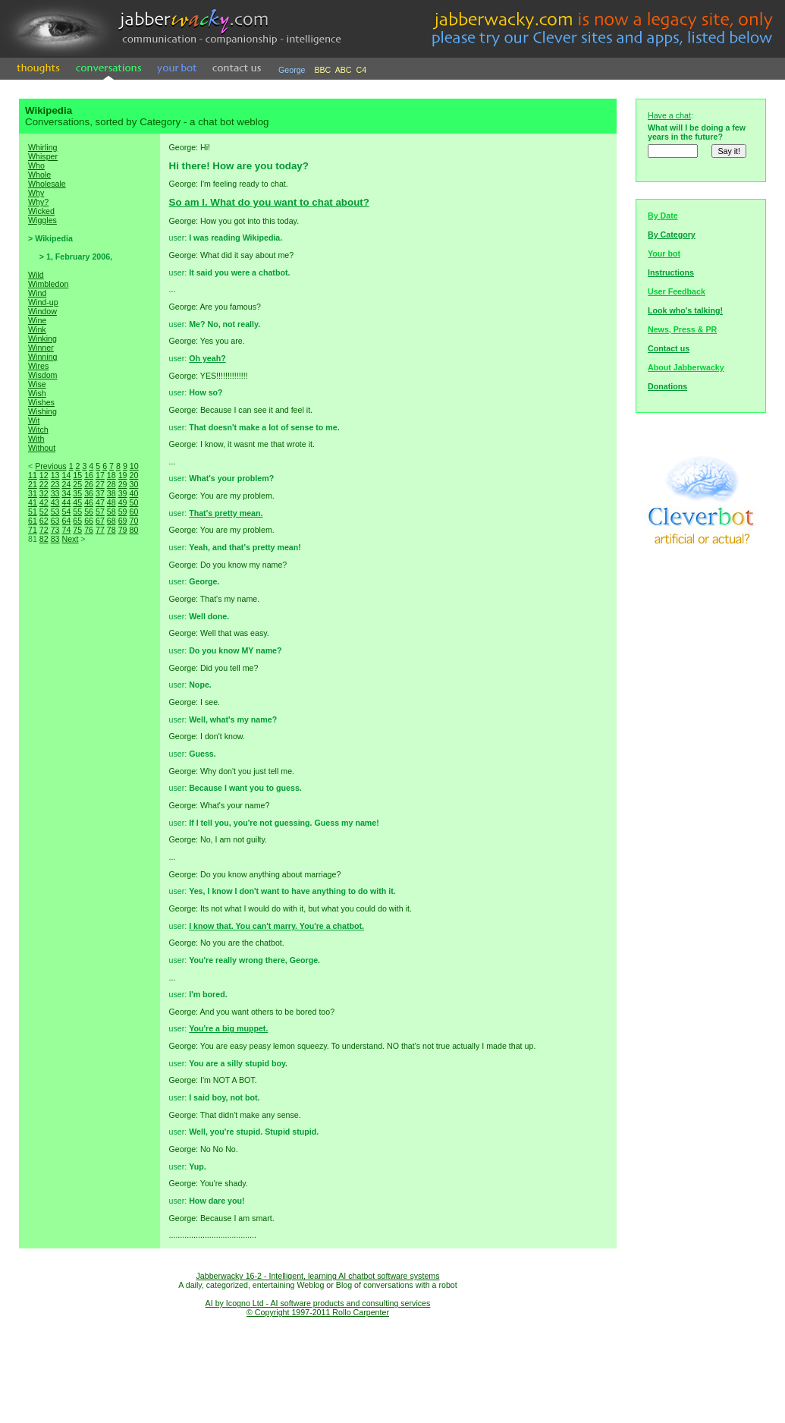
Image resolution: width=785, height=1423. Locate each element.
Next (69, 538)
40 (133, 493)
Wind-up (43, 302)
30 (133, 484)
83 (55, 538)
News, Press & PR (682, 329)
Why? (38, 201)
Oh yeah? (207, 358)
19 (122, 475)
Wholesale (47, 183)
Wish (37, 393)
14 (66, 475)
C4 (361, 69)
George (292, 69)
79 (122, 529)
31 (32, 493)
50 (133, 502)
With (36, 438)
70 (133, 520)
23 (55, 484)
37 (100, 493)
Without (41, 447)
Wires (38, 365)
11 (32, 475)
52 (44, 511)
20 (133, 475)
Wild (36, 274)
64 (66, 520)
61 (32, 520)
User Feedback (676, 291)
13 (55, 475)
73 (55, 529)
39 (122, 493)
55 (77, 511)
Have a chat (669, 115)
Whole (39, 174)
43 (55, 502)
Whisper (43, 156)
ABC (343, 69)
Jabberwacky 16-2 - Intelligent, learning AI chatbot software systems (317, 1275)
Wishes (41, 402)
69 (122, 520)
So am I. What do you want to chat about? (269, 202)
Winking (42, 338)
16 (88, 475)
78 (111, 529)
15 (77, 475)
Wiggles (42, 220)
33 (55, 493)
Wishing (42, 411)
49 (122, 502)
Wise (37, 384)
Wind (37, 293)
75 (77, 529)
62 (44, 520)
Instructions (671, 272)
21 (32, 484)
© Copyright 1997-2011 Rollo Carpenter (317, 1312)
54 (66, 511)
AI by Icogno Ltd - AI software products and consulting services (318, 1303)
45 (77, 502)
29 (122, 484)
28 (111, 484)
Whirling (43, 147)
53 (55, 511)
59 (122, 511)
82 (44, 538)
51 (32, 511)
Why (36, 192)
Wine (37, 320)
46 (88, 502)
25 (77, 484)
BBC (322, 69)
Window (42, 311)
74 (66, 529)
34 (66, 493)
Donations (667, 386)
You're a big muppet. (228, 1028)
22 (44, 484)
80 (133, 529)
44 (66, 502)
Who (36, 165)
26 (88, 484)
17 (100, 475)
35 (77, 493)
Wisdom (42, 374)
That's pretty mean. (225, 513)
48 (111, 502)
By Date (663, 215)
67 (100, 520)
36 (88, 493)
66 (88, 520)
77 (100, 529)
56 (88, 511)
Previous (50, 466)
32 (44, 493)
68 (111, 520)
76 (88, 529)
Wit (33, 420)
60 (133, 511)
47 (100, 502)
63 (55, 520)
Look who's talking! (685, 310)
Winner (41, 347)
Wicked (41, 211)
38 (111, 493)
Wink (37, 329)
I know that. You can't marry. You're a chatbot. (276, 925)
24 (66, 484)
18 (111, 475)
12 (44, 475)
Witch (38, 429)
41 (32, 502)
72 (44, 529)
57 (100, 511)
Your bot (664, 253)
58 (111, 511)
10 (134, 466)
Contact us (668, 348)
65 (77, 520)
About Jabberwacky (686, 367)
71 (32, 529)
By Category (672, 234)
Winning (43, 356)
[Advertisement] (89, 812)
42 (44, 502)
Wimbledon (48, 283)
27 (100, 484)
